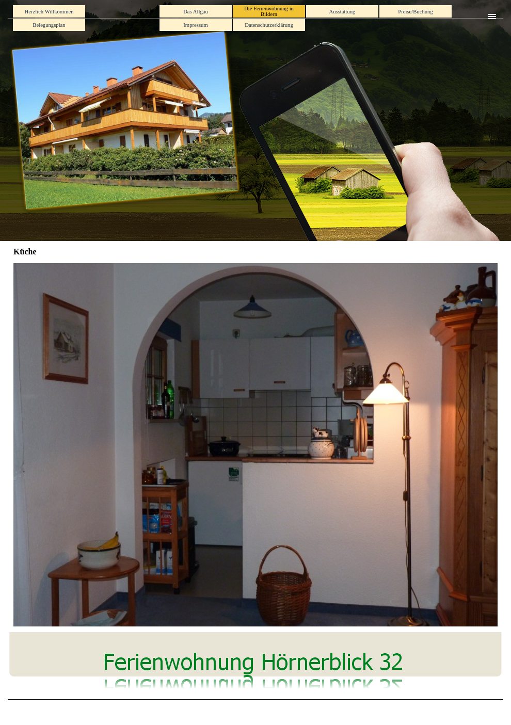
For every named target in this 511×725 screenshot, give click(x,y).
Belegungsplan (49, 25)
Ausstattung (342, 11)
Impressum (195, 25)
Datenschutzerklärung (269, 25)
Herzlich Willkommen (49, 11)
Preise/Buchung (415, 11)
